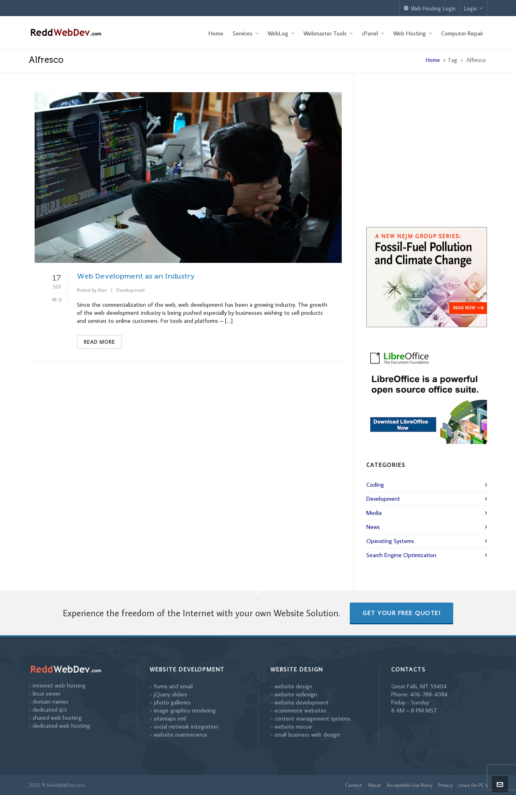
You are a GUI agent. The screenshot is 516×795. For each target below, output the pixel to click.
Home (433, 60)
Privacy (445, 785)
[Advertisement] (426, 158)
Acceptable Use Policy (409, 785)
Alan (102, 290)
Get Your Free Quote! (401, 613)
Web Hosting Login (430, 8)
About (374, 785)
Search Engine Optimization (401, 555)
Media (374, 512)
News (373, 527)
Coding (375, 484)
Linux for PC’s (472, 785)
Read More (99, 342)
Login (473, 8)
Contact (353, 785)
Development (130, 290)
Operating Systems (390, 541)
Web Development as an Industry (136, 276)
